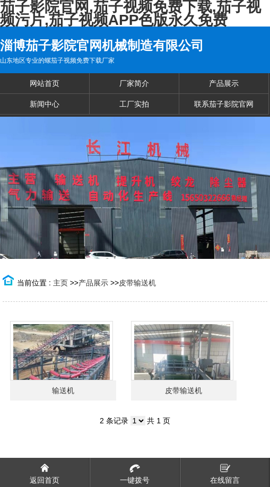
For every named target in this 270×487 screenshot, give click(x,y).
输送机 (63, 390)
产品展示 (93, 283)
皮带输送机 (137, 283)
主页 (60, 283)
